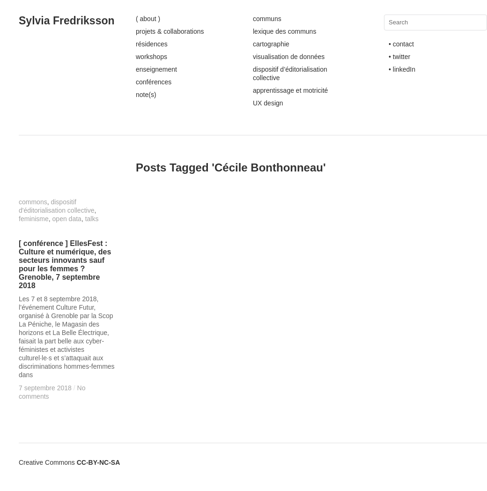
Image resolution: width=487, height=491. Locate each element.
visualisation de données (289, 56)
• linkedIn (402, 69)
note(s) (146, 94)
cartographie (271, 44)
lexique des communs (284, 31)
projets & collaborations (170, 31)
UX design (268, 103)
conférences (153, 82)
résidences (152, 44)
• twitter (399, 56)
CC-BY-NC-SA (98, 462)
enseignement (156, 69)
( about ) (148, 18)
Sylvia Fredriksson (67, 21)
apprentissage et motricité (290, 90)
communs (267, 18)
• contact (401, 44)
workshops (151, 56)
